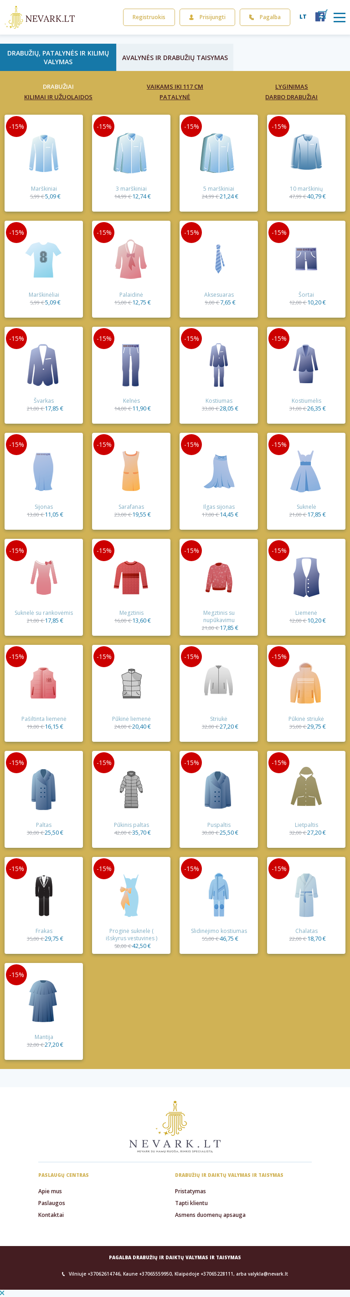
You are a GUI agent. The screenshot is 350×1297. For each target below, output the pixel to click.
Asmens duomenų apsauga (210, 1215)
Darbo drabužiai (291, 97)
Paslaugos (51, 1203)
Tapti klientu (191, 1203)
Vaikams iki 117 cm (175, 86)
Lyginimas (291, 86)
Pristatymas (190, 1191)
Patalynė (175, 97)
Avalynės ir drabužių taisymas (175, 57)
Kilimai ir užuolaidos (58, 97)
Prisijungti (207, 17)
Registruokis (149, 17)
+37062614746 (104, 1274)
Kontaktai (51, 1215)
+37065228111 (217, 1274)
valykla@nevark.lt (268, 1274)
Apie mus (50, 1191)
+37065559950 (155, 1274)
